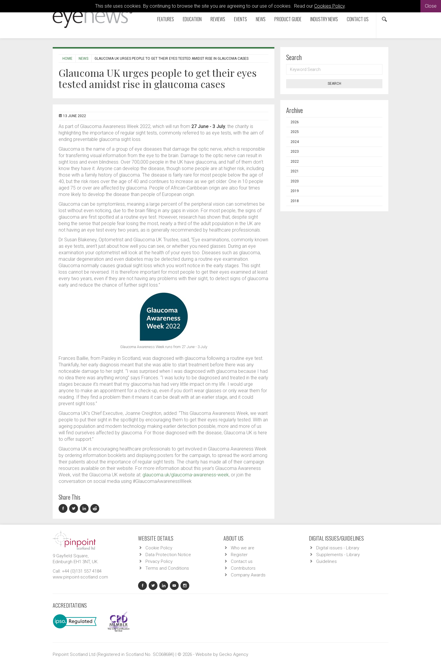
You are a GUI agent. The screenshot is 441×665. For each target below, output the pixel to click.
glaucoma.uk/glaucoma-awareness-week (185, 475)
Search (334, 84)
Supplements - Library (338, 554)
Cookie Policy (158, 548)
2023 (295, 151)
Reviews (217, 19)
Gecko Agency (233, 654)
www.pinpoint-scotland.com (80, 577)
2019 (295, 191)
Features (165, 19)
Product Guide (287, 19)
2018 (295, 201)
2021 (295, 171)
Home (67, 58)
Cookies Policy (329, 6)
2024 (295, 142)
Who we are (242, 548)
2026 (295, 122)
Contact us (358, 19)
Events (240, 19)
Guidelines (326, 561)
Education (192, 19)
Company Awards (248, 575)
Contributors (243, 568)
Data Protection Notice (168, 554)
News (261, 19)
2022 (295, 161)
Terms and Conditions (167, 568)
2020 (295, 181)
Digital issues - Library (337, 548)
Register (239, 554)
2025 (295, 132)
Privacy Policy (159, 561)
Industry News (324, 19)
